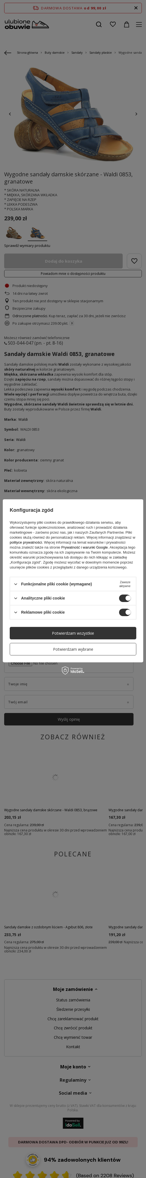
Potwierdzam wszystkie (73, 633)
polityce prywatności (26, 542)
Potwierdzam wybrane (73, 649)
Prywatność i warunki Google (84, 547)
